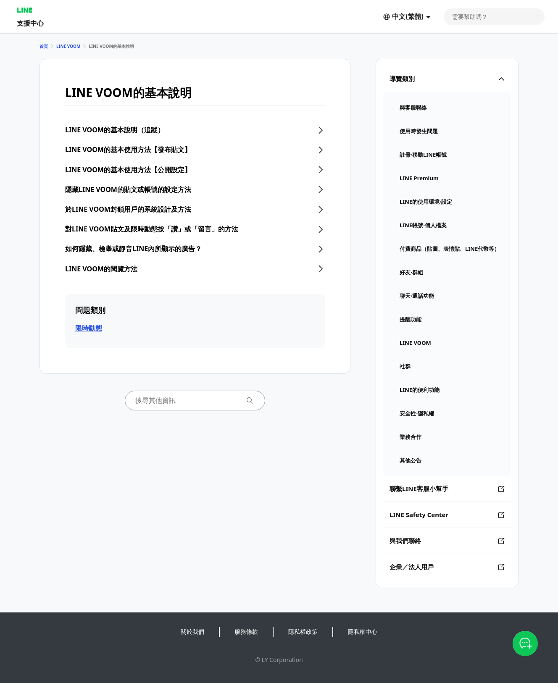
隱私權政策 (303, 632)
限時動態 (88, 328)
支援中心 (30, 22)
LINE (24, 9)
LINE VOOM (68, 46)
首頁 (43, 46)
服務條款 (246, 632)
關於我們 (192, 632)
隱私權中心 (362, 632)
